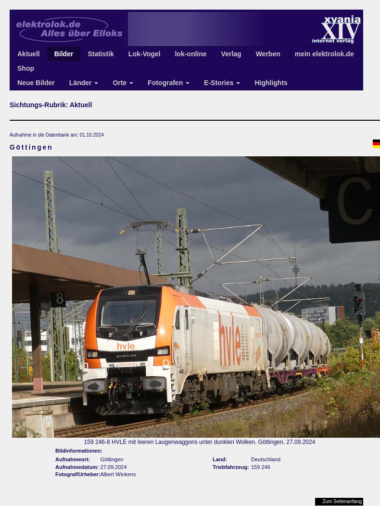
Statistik (101, 54)
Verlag (231, 54)
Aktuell (28, 54)
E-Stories (222, 83)
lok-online (190, 54)
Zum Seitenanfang (342, 501)
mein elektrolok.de (324, 54)
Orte (123, 83)
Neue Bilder (36, 83)
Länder (84, 83)
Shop (25, 68)
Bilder (64, 54)
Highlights (270, 83)
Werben (268, 54)
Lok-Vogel (144, 54)
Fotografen (169, 83)
